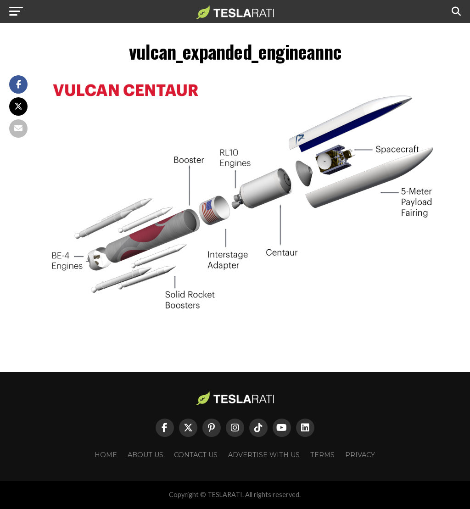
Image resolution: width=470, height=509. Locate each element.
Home (106, 455)
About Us (145, 455)
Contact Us (196, 455)
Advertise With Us (264, 455)
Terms (322, 455)
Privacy (360, 455)
